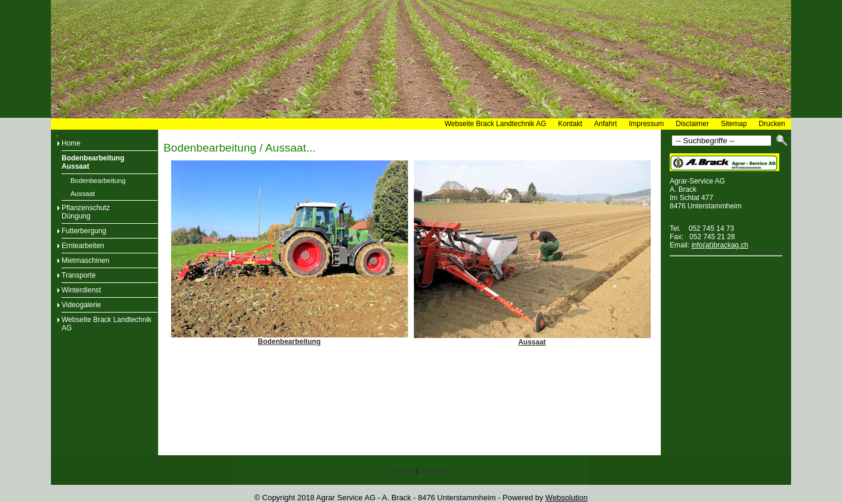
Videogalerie (81, 305)
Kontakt (570, 124)
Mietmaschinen (86, 260)
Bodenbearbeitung (98, 180)
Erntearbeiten (83, 246)
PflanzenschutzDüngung (86, 212)
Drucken (772, 124)
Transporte (79, 275)
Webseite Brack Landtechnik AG (496, 124)
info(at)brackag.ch (720, 245)
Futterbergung (84, 231)
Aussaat (82, 193)
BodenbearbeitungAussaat (93, 162)
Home (71, 143)
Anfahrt (605, 124)
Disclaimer (692, 124)
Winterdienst (81, 290)
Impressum (646, 124)
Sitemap (734, 124)
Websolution (566, 497)
